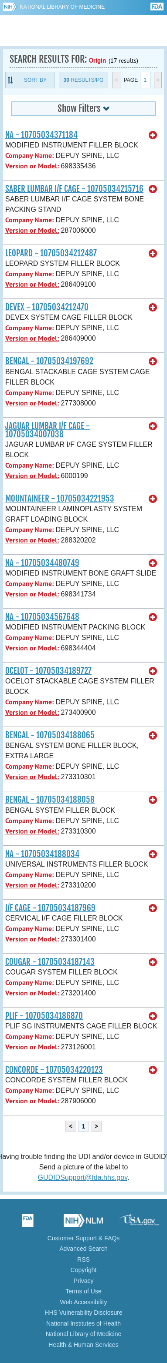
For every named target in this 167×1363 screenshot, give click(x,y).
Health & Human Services (83, 1344)
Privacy (84, 1280)
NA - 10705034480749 (42, 563)
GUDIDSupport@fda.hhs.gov (82, 1177)
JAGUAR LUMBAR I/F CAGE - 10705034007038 (47, 430)
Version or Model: (32, 166)
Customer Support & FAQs (84, 1238)
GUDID (83, 30)
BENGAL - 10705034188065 (50, 735)
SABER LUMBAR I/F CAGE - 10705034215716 (74, 189)
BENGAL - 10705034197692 (49, 361)
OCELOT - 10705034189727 (48, 671)
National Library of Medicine (62, 7)
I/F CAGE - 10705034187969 (50, 908)
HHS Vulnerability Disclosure (83, 1312)
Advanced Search (83, 1248)
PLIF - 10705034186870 (44, 1016)
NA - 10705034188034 (42, 854)
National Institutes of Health (83, 1323)
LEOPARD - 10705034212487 (51, 253)
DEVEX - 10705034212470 (47, 307)
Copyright (84, 1269)
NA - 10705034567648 (42, 617)
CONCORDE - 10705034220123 (54, 1070)
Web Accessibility (83, 1302)
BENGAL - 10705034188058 (50, 799)
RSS (83, 1259)
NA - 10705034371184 (41, 135)
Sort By (35, 80)
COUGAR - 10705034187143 (50, 962)
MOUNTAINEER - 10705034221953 (59, 498)
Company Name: (29, 155)
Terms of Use (83, 1291)
